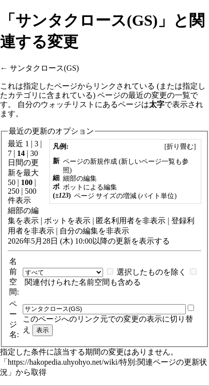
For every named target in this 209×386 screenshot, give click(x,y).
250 (13, 191)
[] (180, 146)
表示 (31, 220)
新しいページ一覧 (148, 161)
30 (34, 153)
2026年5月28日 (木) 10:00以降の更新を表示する (89, 241)
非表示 (153, 220)
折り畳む (180, 146)
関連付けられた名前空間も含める (83, 282)
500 (30, 191)
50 (11, 182)
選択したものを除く (151, 272)
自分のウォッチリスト (56, 104)
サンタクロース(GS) (44, 68)
